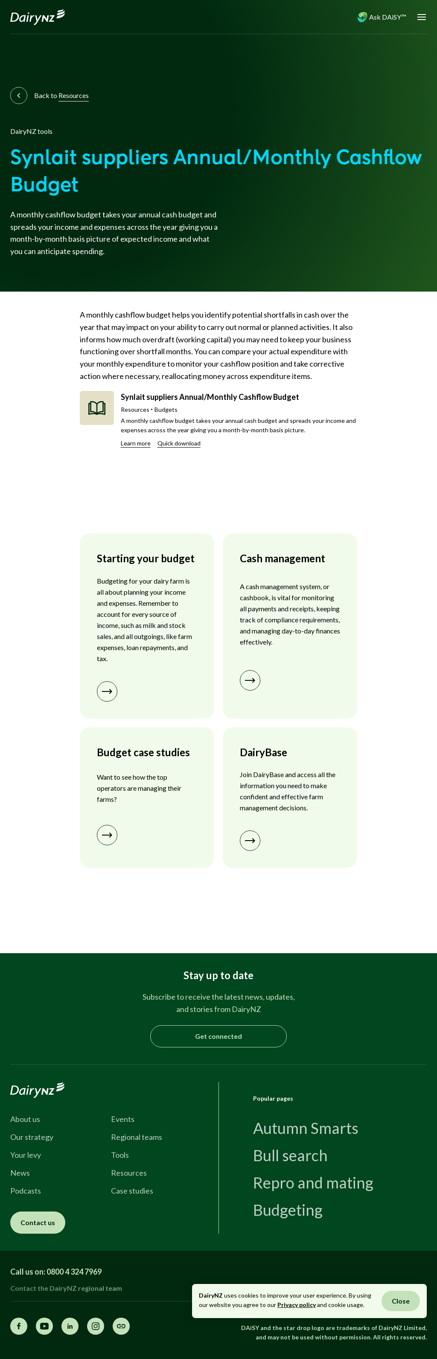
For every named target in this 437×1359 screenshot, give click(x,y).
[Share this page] (121, 1326)
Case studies (132, 1190)
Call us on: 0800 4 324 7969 (56, 1271)
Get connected (218, 1036)
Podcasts (25, 1190)
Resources (129, 1173)
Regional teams (136, 1137)
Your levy (25, 1155)
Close (401, 1301)
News (20, 1173)
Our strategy (31, 1137)
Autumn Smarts (305, 1128)
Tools (120, 1155)
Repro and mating (313, 1182)
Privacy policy (296, 1304)
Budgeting (288, 1209)
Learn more (136, 443)
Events (122, 1119)
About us (25, 1119)
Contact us (37, 1222)
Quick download (179, 443)
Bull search (290, 1155)
